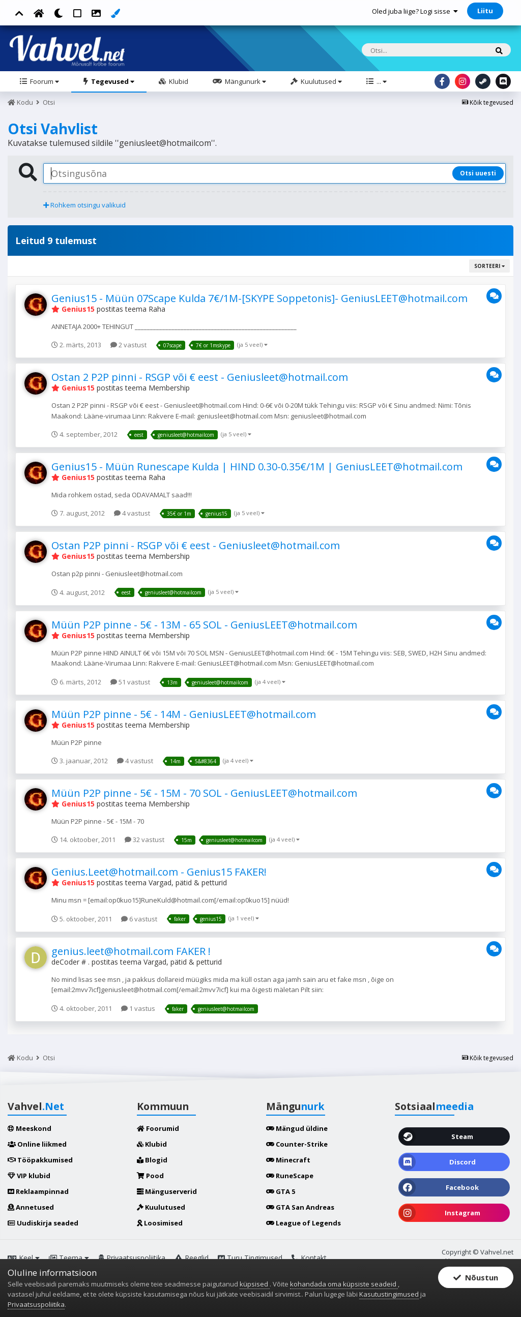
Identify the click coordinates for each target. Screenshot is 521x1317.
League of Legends (303, 1223)
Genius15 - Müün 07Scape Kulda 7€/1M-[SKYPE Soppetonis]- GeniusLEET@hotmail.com (259, 298)
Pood (150, 1175)
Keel (24, 1258)
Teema (69, 1258)
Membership (169, 388)
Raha (157, 309)
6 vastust (139, 918)
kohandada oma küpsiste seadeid (344, 1284)
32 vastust (144, 839)
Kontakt (309, 1258)
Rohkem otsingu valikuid (84, 204)
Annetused (31, 1207)
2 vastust (128, 344)
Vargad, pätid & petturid (188, 882)
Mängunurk (244, 81)
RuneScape (289, 1175)
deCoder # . (70, 962)
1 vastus (138, 1008)
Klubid (177, 81)
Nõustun (475, 1277)
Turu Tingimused (250, 1258)
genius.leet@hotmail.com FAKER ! (131, 951)
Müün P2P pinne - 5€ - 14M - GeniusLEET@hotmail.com (183, 714)
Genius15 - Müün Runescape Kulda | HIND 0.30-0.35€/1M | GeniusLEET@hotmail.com (256, 466)
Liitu (485, 10)
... (381, 81)
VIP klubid (29, 1175)
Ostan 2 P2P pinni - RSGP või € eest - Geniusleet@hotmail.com (199, 377)
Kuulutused (320, 81)
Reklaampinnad (38, 1191)
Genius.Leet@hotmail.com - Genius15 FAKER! (159, 872)
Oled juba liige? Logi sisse (415, 11)
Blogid (152, 1159)
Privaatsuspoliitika (131, 1258)
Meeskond (29, 1128)
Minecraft (288, 1159)
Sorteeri (489, 266)
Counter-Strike (297, 1144)
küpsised (255, 1284)
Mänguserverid (167, 1191)
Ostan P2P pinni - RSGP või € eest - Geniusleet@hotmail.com (195, 545)
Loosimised (160, 1223)
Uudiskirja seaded (43, 1223)
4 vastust (132, 513)
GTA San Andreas (300, 1207)
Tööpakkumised (40, 1159)
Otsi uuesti (478, 173)
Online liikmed (37, 1144)
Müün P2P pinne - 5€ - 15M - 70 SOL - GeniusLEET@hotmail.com (204, 793)
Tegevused (112, 81)
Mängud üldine (297, 1128)
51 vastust (130, 681)
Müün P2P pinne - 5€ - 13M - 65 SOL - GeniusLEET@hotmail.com (204, 625)
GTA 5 (280, 1191)
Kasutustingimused (389, 1294)
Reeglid (192, 1258)
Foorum (43, 81)
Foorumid (158, 1128)
